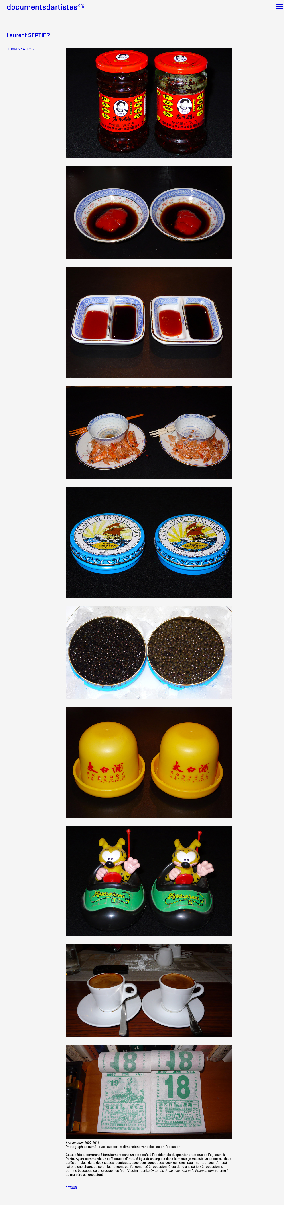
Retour (71, 1188)
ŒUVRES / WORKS (20, 49)
